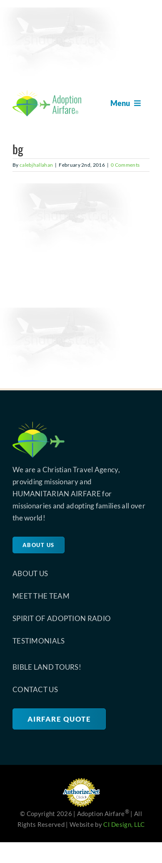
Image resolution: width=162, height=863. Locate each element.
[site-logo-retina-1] (46, 94)
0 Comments (125, 165)
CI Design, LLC (124, 824)
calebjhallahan (36, 165)
